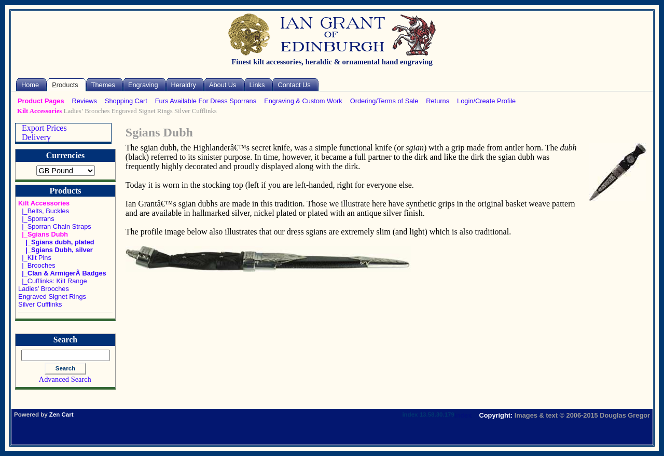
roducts (65, 85)
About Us (223, 85)
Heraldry (183, 85)
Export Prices (41, 127)
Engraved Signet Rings (142, 111)
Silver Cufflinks (195, 111)
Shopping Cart (126, 101)
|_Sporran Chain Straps (54, 226)
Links (257, 85)
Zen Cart (61, 414)
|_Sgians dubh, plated (56, 242)
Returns (437, 101)
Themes (103, 85)
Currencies (65, 155)
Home (30, 85)
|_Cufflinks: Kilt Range (52, 281)
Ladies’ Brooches (87, 111)
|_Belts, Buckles (43, 211)
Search (65, 340)
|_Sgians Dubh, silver (55, 250)
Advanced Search (65, 379)
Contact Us (294, 85)
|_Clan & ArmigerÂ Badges (62, 273)
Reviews (84, 101)
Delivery (33, 137)
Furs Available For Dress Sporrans (205, 101)
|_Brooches (37, 265)
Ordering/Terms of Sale (384, 101)
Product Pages (41, 101)
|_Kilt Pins (34, 257)
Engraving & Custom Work (303, 101)
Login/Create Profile (486, 101)
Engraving (143, 85)
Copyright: (496, 415)
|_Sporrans (36, 219)
